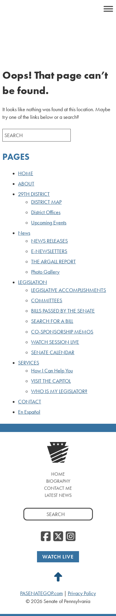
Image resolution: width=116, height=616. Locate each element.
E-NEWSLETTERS (49, 251)
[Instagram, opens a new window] (70, 537)
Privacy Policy (82, 593)
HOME (25, 173)
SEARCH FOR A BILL (52, 321)
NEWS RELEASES (49, 241)
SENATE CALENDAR (52, 352)
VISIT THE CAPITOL (51, 381)
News (24, 233)
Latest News (58, 495)
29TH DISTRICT (34, 194)
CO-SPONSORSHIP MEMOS (62, 331)
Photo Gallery (45, 272)
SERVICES (28, 362)
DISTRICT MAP (46, 202)
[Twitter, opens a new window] (58, 537)
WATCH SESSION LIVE (55, 342)
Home (58, 474)
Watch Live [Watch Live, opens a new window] (58, 556)
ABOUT (26, 183)
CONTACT (29, 401)
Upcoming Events (48, 222)
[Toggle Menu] (108, 9)
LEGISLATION (32, 282)
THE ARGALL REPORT (53, 261)
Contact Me (58, 488)
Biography (58, 481)
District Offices (45, 212)
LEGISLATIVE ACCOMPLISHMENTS (68, 290)
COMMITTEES (46, 300)
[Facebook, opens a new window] (46, 537)
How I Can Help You (52, 370)
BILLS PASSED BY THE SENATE (63, 311)
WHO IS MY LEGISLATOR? (59, 391)
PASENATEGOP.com (41, 593)
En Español (29, 412)
